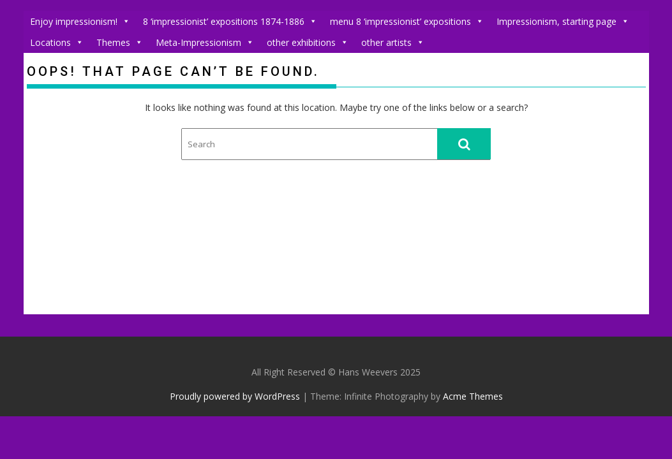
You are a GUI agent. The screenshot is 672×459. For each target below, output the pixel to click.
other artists (392, 42)
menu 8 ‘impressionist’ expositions (407, 21)
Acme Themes (473, 396)
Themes (119, 42)
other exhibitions (307, 42)
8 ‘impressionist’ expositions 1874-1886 (230, 21)
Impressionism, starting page (563, 21)
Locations (57, 42)
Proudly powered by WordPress (235, 396)
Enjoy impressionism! (80, 21)
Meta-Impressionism (205, 42)
